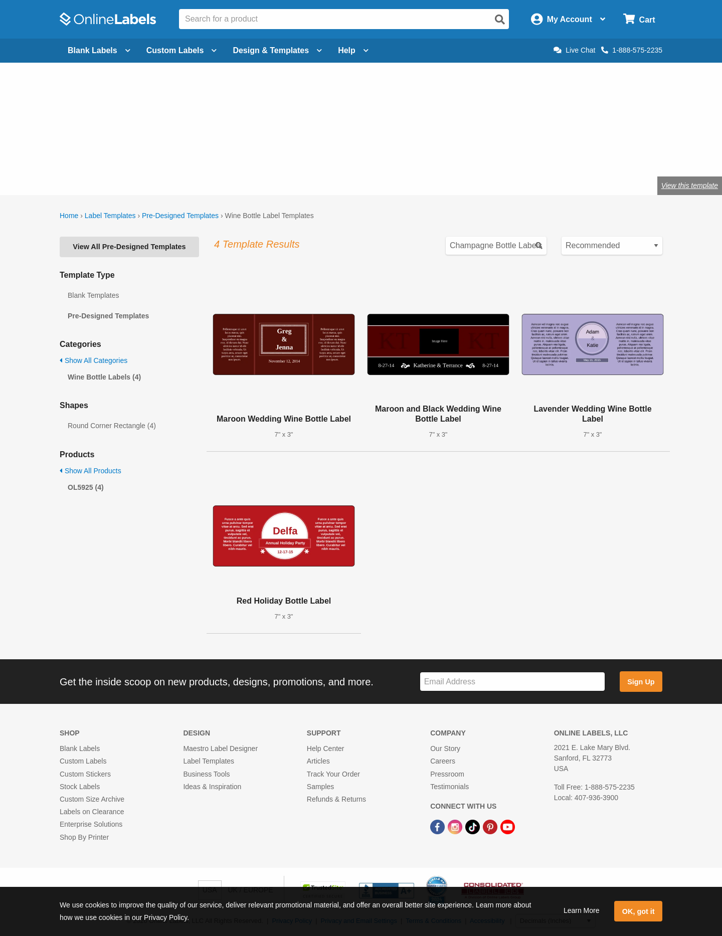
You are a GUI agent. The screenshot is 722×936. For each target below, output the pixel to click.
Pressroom (447, 774)
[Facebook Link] (438, 826)
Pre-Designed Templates (180, 216)
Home (69, 216)
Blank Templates (93, 295)
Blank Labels (80, 748)
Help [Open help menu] (353, 50)
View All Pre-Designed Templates (129, 247)
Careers (442, 761)
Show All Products (90, 471)
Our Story (445, 748)
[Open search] (500, 20)
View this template (689, 185)
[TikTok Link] (473, 826)
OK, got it (638, 911)
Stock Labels (80, 787)
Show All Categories (93, 360)
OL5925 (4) (86, 487)
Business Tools (206, 774)
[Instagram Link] (456, 826)
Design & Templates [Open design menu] (277, 50)
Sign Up (640, 682)
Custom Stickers (85, 774)
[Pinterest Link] (491, 826)
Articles (318, 761)
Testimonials (449, 787)
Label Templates (110, 216)
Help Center (325, 748)
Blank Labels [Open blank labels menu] (99, 50)
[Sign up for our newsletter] (512, 681)
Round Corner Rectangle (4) (112, 426)
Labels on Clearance (92, 812)
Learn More (582, 910)
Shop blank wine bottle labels (198, 152)
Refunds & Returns (336, 799)
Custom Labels (83, 761)
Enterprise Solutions (91, 824)
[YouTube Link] (507, 826)
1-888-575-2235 (631, 50)
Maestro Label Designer (220, 748)
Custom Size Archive (92, 799)
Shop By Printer (84, 837)
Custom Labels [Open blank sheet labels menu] (181, 50)
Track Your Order (333, 774)
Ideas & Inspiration (212, 787)
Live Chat (574, 50)
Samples (320, 787)
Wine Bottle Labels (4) (104, 377)
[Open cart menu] (639, 19)
